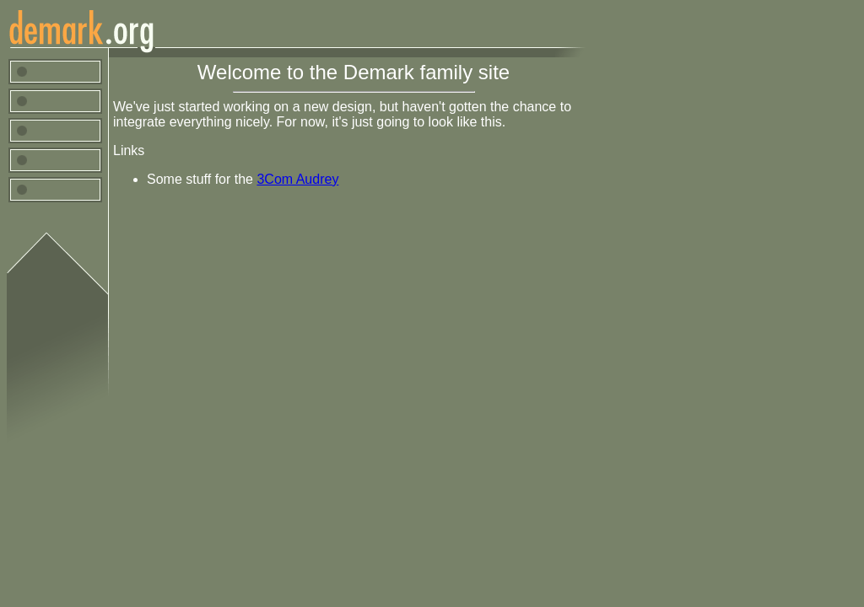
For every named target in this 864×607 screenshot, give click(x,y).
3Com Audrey (297, 179)
